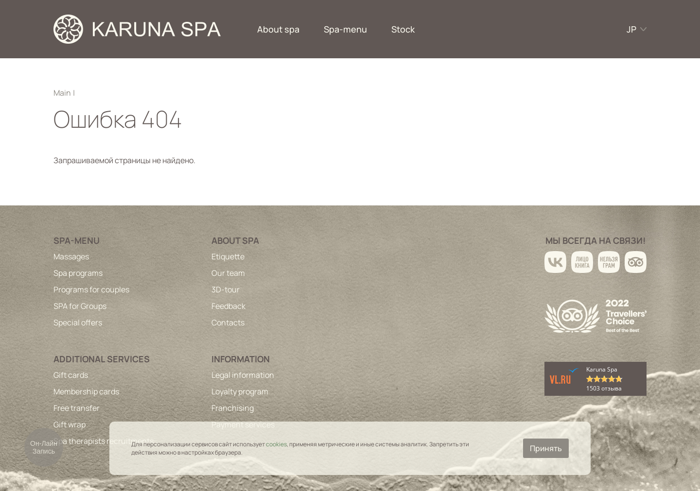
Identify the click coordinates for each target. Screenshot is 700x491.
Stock (403, 29)
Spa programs (78, 273)
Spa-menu (345, 29)
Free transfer (76, 408)
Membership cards (86, 391)
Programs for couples (91, 289)
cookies (276, 444)
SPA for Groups (79, 306)
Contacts (228, 322)
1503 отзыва (604, 388)
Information (240, 359)
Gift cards (70, 375)
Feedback (228, 306)
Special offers (77, 322)
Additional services (101, 359)
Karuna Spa (601, 369)
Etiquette (228, 256)
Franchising (232, 408)
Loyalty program (239, 391)
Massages (71, 256)
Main (62, 92)
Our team (228, 273)
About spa (278, 29)
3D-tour (225, 289)
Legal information (242, 375)
